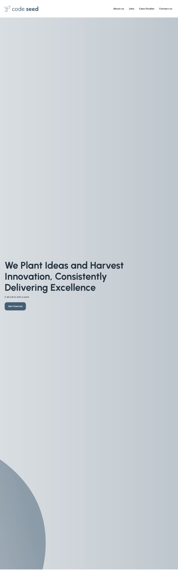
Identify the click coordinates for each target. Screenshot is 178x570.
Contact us (165, 8)
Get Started (15, 306)
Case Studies (146, 8)
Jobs (131, 8)
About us (118, 8)
